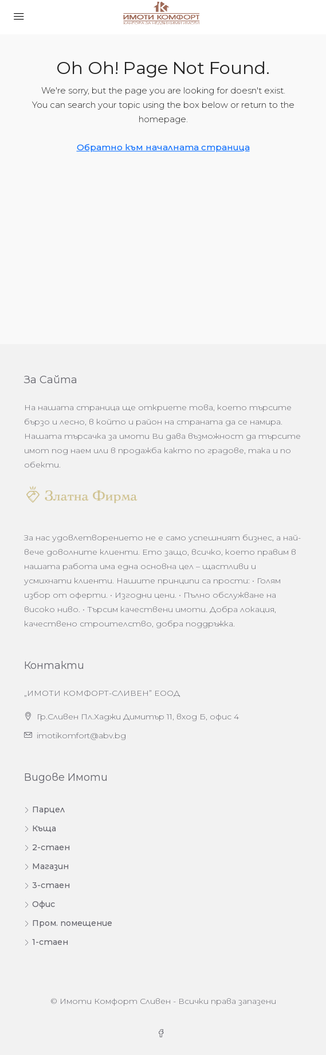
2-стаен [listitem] (47, 847)
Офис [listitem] (39, 904)
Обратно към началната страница (163, 147)
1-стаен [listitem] (46, 942)
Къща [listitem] (40, 828)
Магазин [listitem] (46, 866)
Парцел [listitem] (44, 809)
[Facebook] (163, 1034)
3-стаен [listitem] (47, 885)
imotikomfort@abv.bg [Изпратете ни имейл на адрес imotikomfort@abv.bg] (81, 735)
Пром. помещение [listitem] (68, 923)
